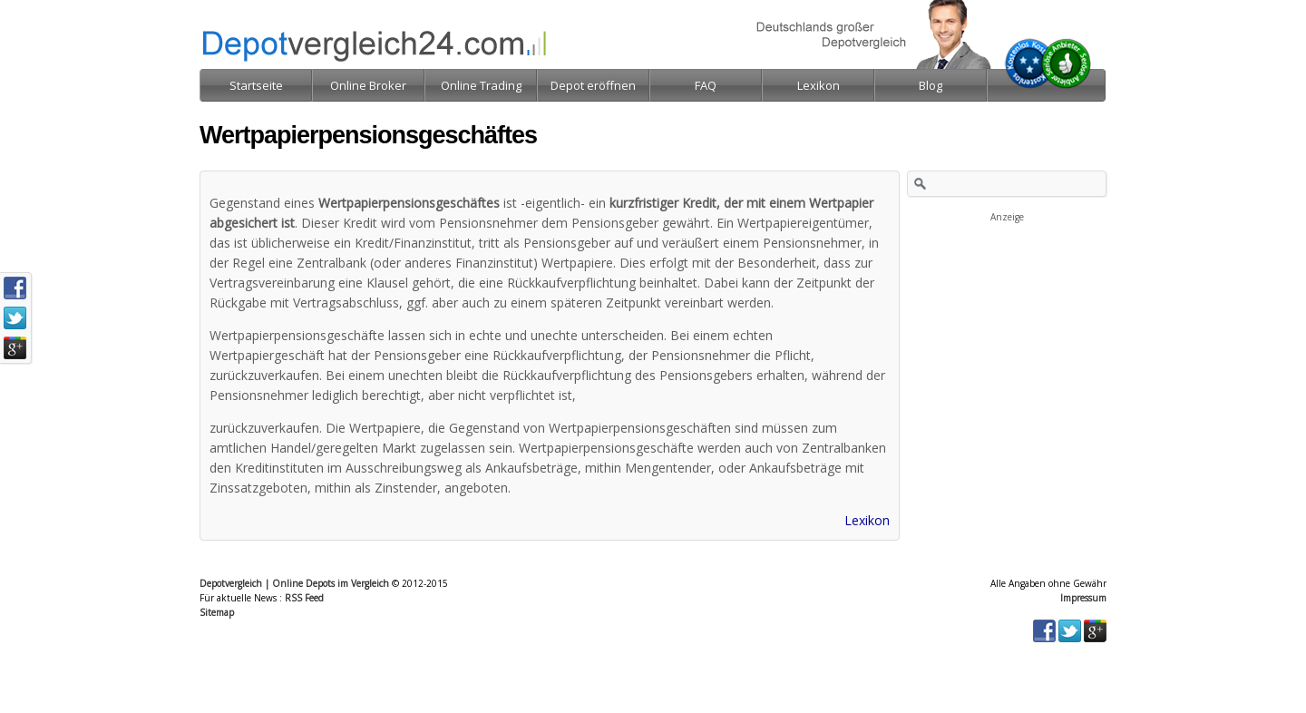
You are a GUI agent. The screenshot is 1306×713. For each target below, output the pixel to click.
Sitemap (217, 612)
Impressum (1083, 597)
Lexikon (867, 520)
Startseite (256, 85)
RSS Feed (304, 597)
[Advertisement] (1006, 315)
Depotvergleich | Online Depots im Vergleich (294, 583)
